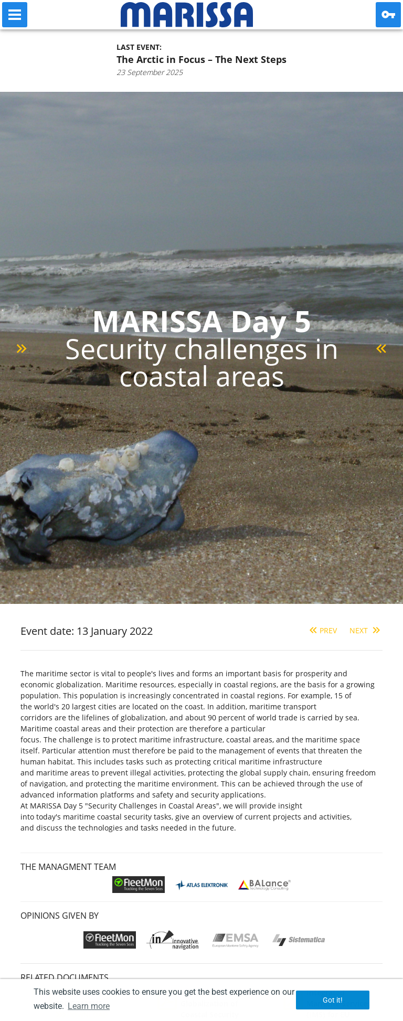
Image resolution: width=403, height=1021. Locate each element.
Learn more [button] (89, 1006)
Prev (322, 630)
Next (366, 630)
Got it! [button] (333, 1000)
